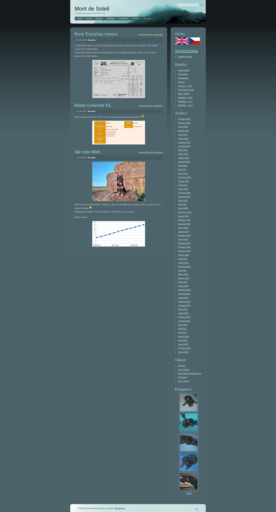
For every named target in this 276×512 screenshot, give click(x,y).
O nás (89, 18)
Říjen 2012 (182, 309)
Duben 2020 (183, 216)
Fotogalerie (123, 18)
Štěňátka (111, 18)
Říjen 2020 (182, 200)
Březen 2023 (183, 131)
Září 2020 (182, 204)
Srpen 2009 (183, 352)
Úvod (80, 18)
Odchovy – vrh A (185, 86)
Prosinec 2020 (184, 193)
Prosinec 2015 (184, 251)
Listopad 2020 (184, 197)
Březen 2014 (183, 278)
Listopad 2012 (184, 305)
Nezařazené (183, 78)
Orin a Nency (183, 381)
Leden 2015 (183, 263)
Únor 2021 (182, 185)
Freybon (181, 366)
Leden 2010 (183, 344)
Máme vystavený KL (93, 105)
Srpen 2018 (183, 239)
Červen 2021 (183, 181)
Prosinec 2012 (184, 301)
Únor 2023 (182, 135)
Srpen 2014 (183, 274)
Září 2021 (182, 169)
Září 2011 (182, 329)
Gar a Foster (183, 369)
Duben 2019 (183, 232)
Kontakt (136, 18)
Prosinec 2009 (184, 348)
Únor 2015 (182, 259)
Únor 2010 (182, 340)
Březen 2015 (183, 255)
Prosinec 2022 (184, 142)
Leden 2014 (183, 286)
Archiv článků (184, 70)
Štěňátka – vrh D (185, 105)
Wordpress (120, 508)
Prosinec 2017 (184, 243)
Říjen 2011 (182, 325)
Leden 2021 (183, 189)
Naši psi (99, 18)
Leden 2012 (183, 313)
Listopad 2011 (184, 321)
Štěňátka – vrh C (185, 101)
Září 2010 (182, 332)
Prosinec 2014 (184, 266)
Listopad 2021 (184, 162)
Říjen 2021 (182, 165)
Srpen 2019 (183, 228)
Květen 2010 (183, 336)
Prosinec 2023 (184, 123)
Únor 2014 (182, 282)
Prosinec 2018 (184, 235)
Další (189, 493)
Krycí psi (147, 18)
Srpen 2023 (183, 127)
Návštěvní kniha (186, 51)
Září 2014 (182, 270)
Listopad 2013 (184, 294)
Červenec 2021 (184, 177)
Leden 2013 (183, 298)
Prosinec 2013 (184, 290)
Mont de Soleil (92, 9)
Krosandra (182, 377)
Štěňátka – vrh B (185, 97)
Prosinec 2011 (184, 317)
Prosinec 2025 (184, 119)
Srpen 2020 (183, 208)
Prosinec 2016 (184, 247)
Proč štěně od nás (186, 90)
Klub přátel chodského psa (189, 373)
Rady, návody (184, 94)
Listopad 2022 (184, 146)
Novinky (92, 40)
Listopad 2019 (184, 224)
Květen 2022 (183, 158)
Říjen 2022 (182, 150)
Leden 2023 (183, 138)
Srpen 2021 (183, 173)
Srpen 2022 (183, 154)
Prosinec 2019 (184, 220)
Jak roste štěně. (87, 151)
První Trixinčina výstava (96, 34)
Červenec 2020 (184, 212)
